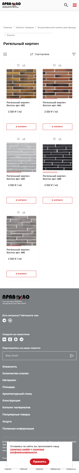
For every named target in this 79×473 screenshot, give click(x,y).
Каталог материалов (16, 407)
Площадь (8, 387)
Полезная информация (18, 428)
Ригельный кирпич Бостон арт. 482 (18, 104)
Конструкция (11, 400)
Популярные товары (16, 414)
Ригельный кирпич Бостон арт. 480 (18, 177)
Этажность (9, 366)
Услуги (6, 421)
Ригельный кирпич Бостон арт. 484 (54, 104)
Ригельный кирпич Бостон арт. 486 (18, 251)
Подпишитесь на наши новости (21, 348)
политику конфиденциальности (27, 451)
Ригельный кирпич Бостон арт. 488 (54, 177)
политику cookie (20, 449)
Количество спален (15, 373)
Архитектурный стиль (17, 393)
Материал (9, 380)
